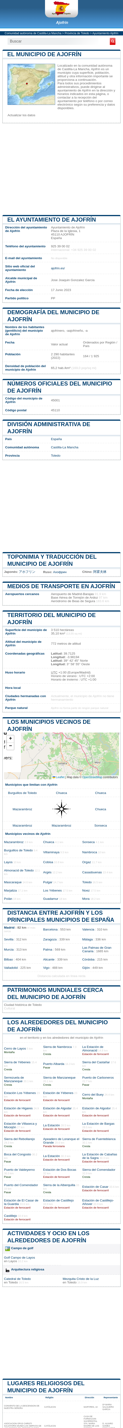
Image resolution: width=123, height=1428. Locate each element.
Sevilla (8, 939)
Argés (47, 872)
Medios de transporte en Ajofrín (61, 586)
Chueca (61, 793)
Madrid (9, 927)
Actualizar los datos (21, 115)
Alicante (48, 959)
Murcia (9, 949)
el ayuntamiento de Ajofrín (51, 219)
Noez (86, 890)
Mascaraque (13, 882)
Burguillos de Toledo (22, 793)
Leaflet (59, 777)
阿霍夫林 (100, 572)
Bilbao (8, 959)
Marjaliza (10, 890)
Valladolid (11, 967)
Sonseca (100, 825)
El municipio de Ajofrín (44, 54)
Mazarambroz (22, 809)
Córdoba (88, 959)
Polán (8, 899)
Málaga (87, 939)
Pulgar (47, 882)
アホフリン (27, 572)
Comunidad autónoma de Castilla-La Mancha (33, 33)
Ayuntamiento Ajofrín (105, 33)
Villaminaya (51, 852)
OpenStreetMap (92, 777)
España (56, 439)
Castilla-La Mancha (64, 447)
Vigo (46, 967)
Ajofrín (62, 23)
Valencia (88, 929)
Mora (86, 899)
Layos (8, 862)
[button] (10, 739)
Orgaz (86, 862)
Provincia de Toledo (77, 33)
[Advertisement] (61, 169)
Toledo (55, 455)
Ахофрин (59, 572)
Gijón (86, 967)
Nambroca (89, 852)
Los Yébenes (52, 890)
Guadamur (50, 899)
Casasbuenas (92, 872)
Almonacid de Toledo (19, 870)
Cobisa (48, 862)
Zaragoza (50, 939)
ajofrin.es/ (58, 268)
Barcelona (50, 929)
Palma (47, 949)
